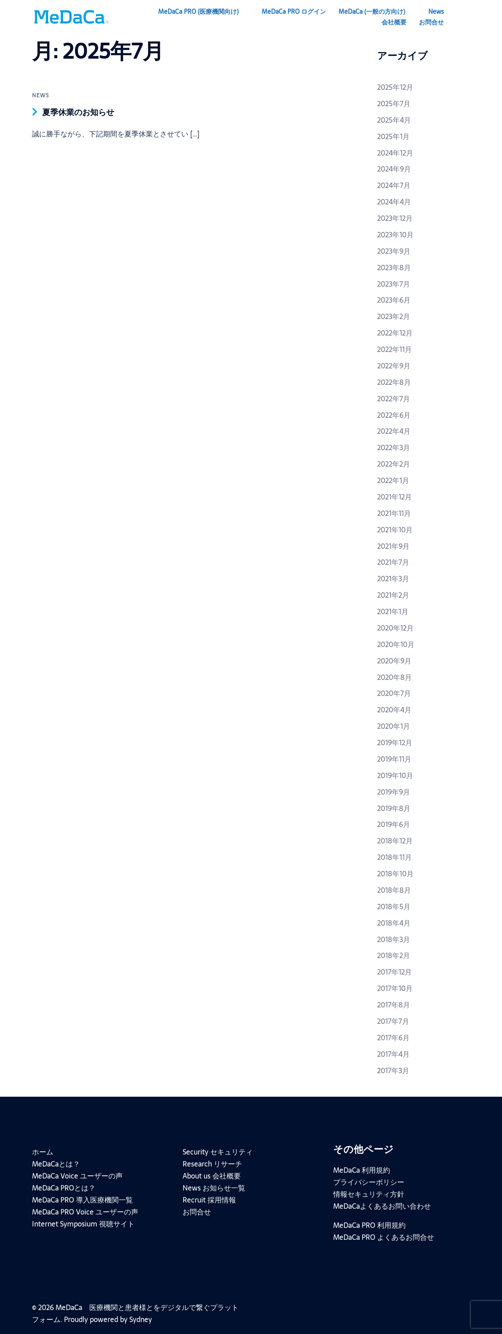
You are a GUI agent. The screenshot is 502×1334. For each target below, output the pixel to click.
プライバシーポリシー (368, 1182)
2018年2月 (393, 955)
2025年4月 (394, 120)
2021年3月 (393, 578)
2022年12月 (395, 333)
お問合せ (431, 22)
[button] (466, 16)
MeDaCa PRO (198, 11)
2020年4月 (394, 709)
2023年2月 (393, 316)
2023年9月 (393, 251)
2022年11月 (394, 349)
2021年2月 (393, 595)
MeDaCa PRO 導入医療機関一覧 (82, 1200)
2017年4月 (393, 1054)
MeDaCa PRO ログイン (294, 11)
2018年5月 (393, 906)
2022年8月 (394, 382)
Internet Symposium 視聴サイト (83, 1224)
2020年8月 (394, 677)
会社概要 (394, 22)
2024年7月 (393, 185)
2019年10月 (395, 775)
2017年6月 (393, 1037)
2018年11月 (394, 857)
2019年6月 (393, 824)
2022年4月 (393, 431)
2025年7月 (393, 103)
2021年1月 (392, 611)
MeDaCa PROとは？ (64, 1188)
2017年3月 (393, 1070)
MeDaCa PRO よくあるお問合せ (383, 1237)
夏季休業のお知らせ (82, 112)
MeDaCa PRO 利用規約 (369, 1225)
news (40, 95)
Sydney (140, 1319)
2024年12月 (395, 153)
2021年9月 (393, 546)
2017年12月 (394, 972)
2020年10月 (395, 644)
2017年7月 (393, 1021)
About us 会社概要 (212, 1176)
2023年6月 (393, 300)
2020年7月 (394, 693)
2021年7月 (393, 562)
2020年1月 (393, 726)
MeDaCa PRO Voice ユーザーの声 (85, 1212)
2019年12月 (394, 742)
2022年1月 (393, 480)
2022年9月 (393, 365)
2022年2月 (393, 464)
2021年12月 (394, 497)
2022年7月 (393, 398)
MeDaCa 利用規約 (361, 1170)
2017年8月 (393, 1004)
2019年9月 (393, 792)
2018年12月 (395, 841)
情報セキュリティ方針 (368, 1194)
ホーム (42, 1152)
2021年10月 (395, 529)
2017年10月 (395, 988)
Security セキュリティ (218, 1152)
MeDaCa (372, 11)
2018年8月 (394, 890)
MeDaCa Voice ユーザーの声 (77, 1176)
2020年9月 (394, 661)
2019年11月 (394, 759)
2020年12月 (395, 628)
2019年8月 (393, 808)
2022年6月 (393, 415)
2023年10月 (395, 234)
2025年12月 (395, 87)
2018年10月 (395, 873)
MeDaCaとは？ (56, 1164)
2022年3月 (393, 447)
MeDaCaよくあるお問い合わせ (382, 1206)
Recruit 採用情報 (209, 1200)
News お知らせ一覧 (214, 1188)
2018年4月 (393, 923)
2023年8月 (394, 267)
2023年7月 (393, 284)
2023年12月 (395, 218)
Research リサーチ (212, 1164)
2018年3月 (393, 939)
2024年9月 (394, 169)
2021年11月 (394, 513)
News (436, 11)
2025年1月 (393, 136)
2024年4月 (394, 202)
